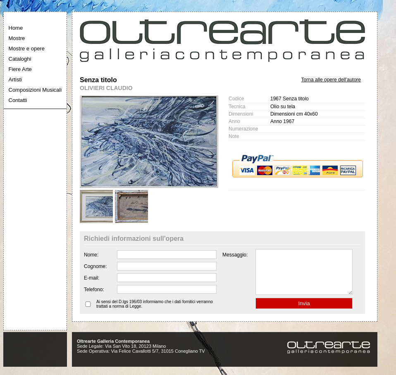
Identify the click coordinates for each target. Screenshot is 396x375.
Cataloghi (20, 59)
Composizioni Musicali (35, 90)
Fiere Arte (20, 69)
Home (16, 28)
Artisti (15, 79)
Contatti (18, 100)
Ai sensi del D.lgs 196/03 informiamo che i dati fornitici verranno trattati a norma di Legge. (154, 312)
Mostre (17, 38)
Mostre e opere (27, 48)
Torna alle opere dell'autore (331, 80)
